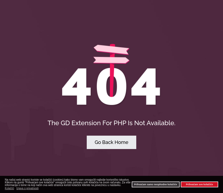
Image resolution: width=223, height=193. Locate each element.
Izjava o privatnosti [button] (27, 188)
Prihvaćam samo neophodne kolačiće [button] (155, 184)
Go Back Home (111, 142)
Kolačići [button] (9, 188)
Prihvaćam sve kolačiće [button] (199, 184)
